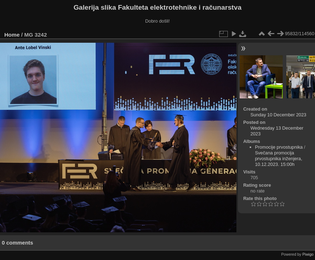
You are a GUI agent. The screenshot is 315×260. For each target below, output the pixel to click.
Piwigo (308, 254)
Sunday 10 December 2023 (278, 114)
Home (12, 35)
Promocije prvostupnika (279, 147)
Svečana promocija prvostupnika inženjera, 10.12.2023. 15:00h (278, 158)
